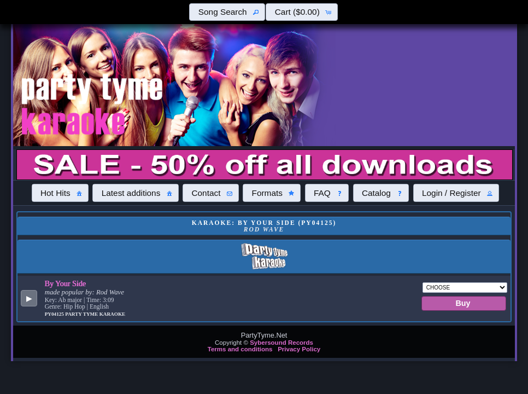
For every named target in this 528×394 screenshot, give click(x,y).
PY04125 (55, 314)
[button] (227, 12)
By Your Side (65, 283)
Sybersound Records (281, 342)
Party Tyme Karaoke (95, 314)
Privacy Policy (299, 349)
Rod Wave (110, 292)
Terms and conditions (240, 349)
